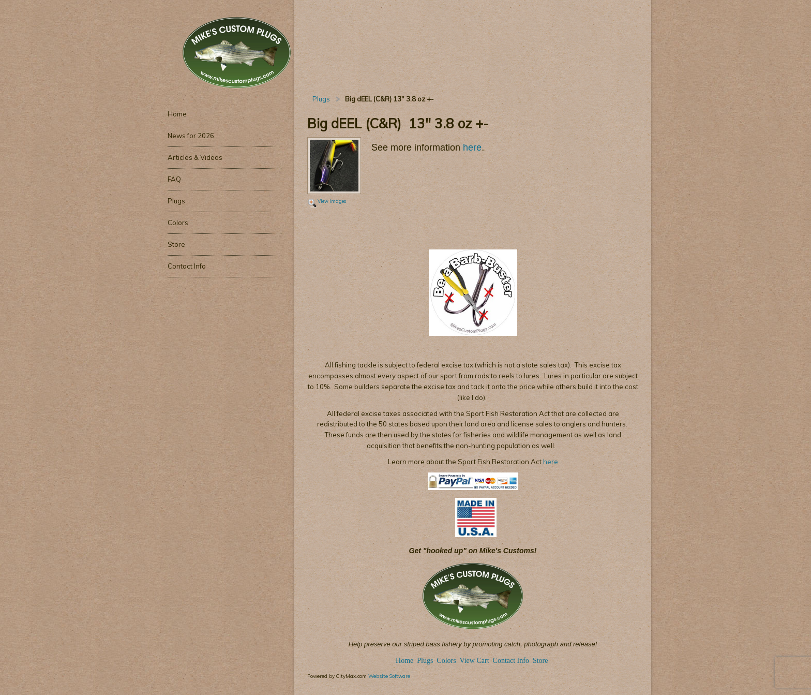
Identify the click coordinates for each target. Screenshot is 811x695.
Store (540, 660)
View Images (332, 201)
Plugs (321, 99)
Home (404, 660)
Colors (446, 660)
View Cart (474, 660)
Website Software (389, 676)
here (472, 147)
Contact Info (511, 660)
